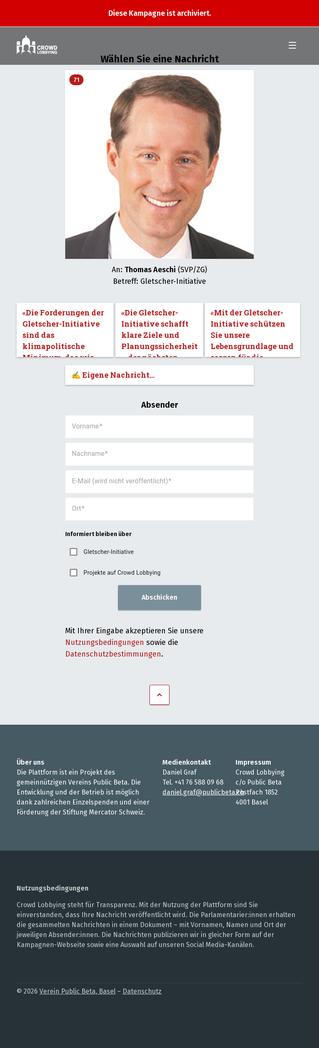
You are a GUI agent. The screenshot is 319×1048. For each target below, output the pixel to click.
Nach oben (159, 695)
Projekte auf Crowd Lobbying (122, 572)
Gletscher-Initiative (108, 552)
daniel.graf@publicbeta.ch (203, 792)
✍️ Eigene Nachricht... (113, 375)
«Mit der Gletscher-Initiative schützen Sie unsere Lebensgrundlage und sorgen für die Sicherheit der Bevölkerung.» (252, 332)
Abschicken (159, 597)
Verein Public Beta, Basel (77, 991)
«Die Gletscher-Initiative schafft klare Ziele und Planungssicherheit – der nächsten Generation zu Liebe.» (159, 332)
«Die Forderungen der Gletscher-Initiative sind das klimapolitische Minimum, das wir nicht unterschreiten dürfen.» (63, 332)
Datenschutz (142, 991)
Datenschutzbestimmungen (113, 654)
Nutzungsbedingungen (104, 642)
